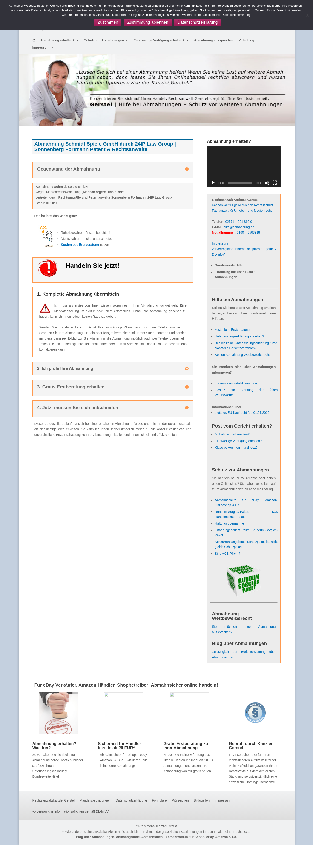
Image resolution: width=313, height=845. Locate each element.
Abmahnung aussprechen (214, 40)
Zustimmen (108, 22)
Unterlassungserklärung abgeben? (239, 336)
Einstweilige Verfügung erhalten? (159, 40)
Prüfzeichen (180, 800)
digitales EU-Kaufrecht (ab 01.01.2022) (242, 412)
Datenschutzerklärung (131, 800)
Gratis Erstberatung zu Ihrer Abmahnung (185, 745)
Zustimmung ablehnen (147, 22)
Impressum (41, 47)
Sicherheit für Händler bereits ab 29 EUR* (119, 745)
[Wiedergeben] (213, 182)
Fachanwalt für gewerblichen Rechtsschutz (242, 205)
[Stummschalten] (267, 182)
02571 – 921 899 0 (238, 221)
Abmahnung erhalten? (57, 40)
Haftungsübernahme (229, 523)
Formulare (159, 800)
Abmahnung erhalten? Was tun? (54, 745)
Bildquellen (202, 800)
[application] (244, 166)
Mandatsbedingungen (95, 800)
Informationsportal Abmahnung (237, 383)
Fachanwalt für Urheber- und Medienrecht (242, 210)
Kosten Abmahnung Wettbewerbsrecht (242, 355)
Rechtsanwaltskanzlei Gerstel (53, 800)
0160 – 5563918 (248, 232)
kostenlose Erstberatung (232, 329)
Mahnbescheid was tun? (232, 434)
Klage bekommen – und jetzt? (236, 447)
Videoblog (246, 40)
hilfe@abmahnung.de (239, 227)
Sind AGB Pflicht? (227, 553)
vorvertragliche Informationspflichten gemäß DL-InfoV (70, 811)
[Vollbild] (274, 182)
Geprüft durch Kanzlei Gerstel (250, 745)
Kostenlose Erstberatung (80, 244)
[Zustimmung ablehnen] (307, 15)
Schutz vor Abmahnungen (104, 40)
